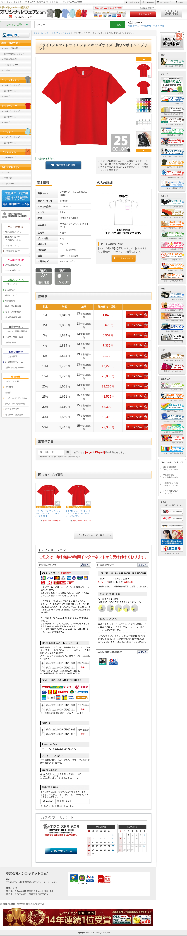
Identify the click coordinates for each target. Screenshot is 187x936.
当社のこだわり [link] (12, 381)
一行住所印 (146, 25)
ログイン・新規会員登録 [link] (16, 331)
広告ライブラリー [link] (13, 409)
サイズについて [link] (12, 245)
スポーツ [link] (8, 70)
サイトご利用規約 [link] (13, 312)
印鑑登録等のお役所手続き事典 (170, 476)
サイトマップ (165, 2)
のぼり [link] (7, 172)
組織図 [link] (8, 392)
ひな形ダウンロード (124, 258)
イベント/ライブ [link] (11, 65)
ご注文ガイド (133, 2)
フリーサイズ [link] (10, 157)
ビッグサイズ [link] (10, 91)
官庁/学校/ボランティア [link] (14, 54)
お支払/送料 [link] (10, 290)
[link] (48, 503)
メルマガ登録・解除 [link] (14, 337)
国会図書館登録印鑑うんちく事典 (170, 468)
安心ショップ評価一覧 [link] (15, 403)
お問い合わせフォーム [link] (15, 367)
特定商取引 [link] (10, 301)
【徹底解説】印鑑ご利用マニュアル (170, 484)
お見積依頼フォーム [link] (14, 362)
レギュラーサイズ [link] (11, 85)
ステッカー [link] (9, 183)
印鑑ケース (133, 25)
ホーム (181, 2)
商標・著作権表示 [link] (13, 306)
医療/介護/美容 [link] (10, 59)
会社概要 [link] (9, 387)
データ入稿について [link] (14, 270)
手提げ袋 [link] (8, 178)
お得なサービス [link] (12, 342)
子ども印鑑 (158, 25)
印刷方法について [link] (13, 231)
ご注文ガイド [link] (11, 284)
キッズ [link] (7, 96)
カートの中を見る (143, 14)
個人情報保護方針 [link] (13, 317)
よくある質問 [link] (11, 356)
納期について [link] (11, 295)
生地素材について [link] (12, 251)
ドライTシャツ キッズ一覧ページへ (93, 535)
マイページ (149, 2)
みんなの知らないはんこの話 (170, 492)
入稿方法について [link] (13, 265)
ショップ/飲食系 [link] (11, 48)
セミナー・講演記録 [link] (14, 414)
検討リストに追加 (63, 165)
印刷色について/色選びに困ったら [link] (13, 238)
